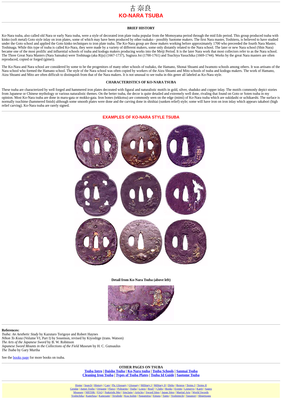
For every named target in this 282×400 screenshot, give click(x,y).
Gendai (74, 388)
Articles (139, 392)
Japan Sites (167, 392)
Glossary (134, 385)
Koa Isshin (130, 395)
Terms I (190, 385)
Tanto (166, 395)
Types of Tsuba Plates (132, 375)
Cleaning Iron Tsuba (98, 375)
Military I (146, 385)
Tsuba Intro (93, 371)
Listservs (189, 388)
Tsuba (133, 388)
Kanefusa (91, 395)
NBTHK (90, 392)
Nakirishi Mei (113, 392)
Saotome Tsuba (188, 375)
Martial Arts (183, 392)
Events (178, 388)
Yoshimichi (177, 395)
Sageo (208, 388)
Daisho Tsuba (115, 371)
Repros (180, 385)
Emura (157, 395)
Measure (78, 392)
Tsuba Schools (163, 371)
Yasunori (191, 395)
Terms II (202, 385)
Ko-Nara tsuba (139, 371)
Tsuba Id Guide (162, 375)
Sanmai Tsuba (187, 371)
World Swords (200, 392)
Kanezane (104, 395)
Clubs (159, 388)
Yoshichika (77, 395)
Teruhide (117, 395)
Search (88, 385)
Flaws (111, 388)
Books (168, 388)
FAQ (100, 392)
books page (21, 357)
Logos (142, 388)
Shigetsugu (204, 395)
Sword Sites (153, 392)
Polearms (122, 388)
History (98, 385)
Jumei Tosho (87, 388)
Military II (160, 385)
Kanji (200, 388)
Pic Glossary (119, 385)
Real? (151, 388)
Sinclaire (128, 392)
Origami (101, 388)
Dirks (171, 385)
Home (78, 385)
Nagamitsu (145, 395)
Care (107, 385)
